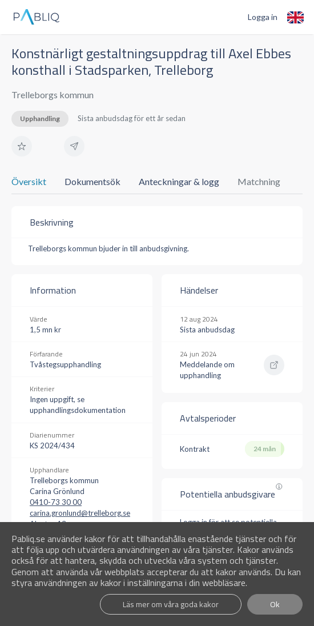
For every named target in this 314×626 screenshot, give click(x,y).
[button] (21, 146)
